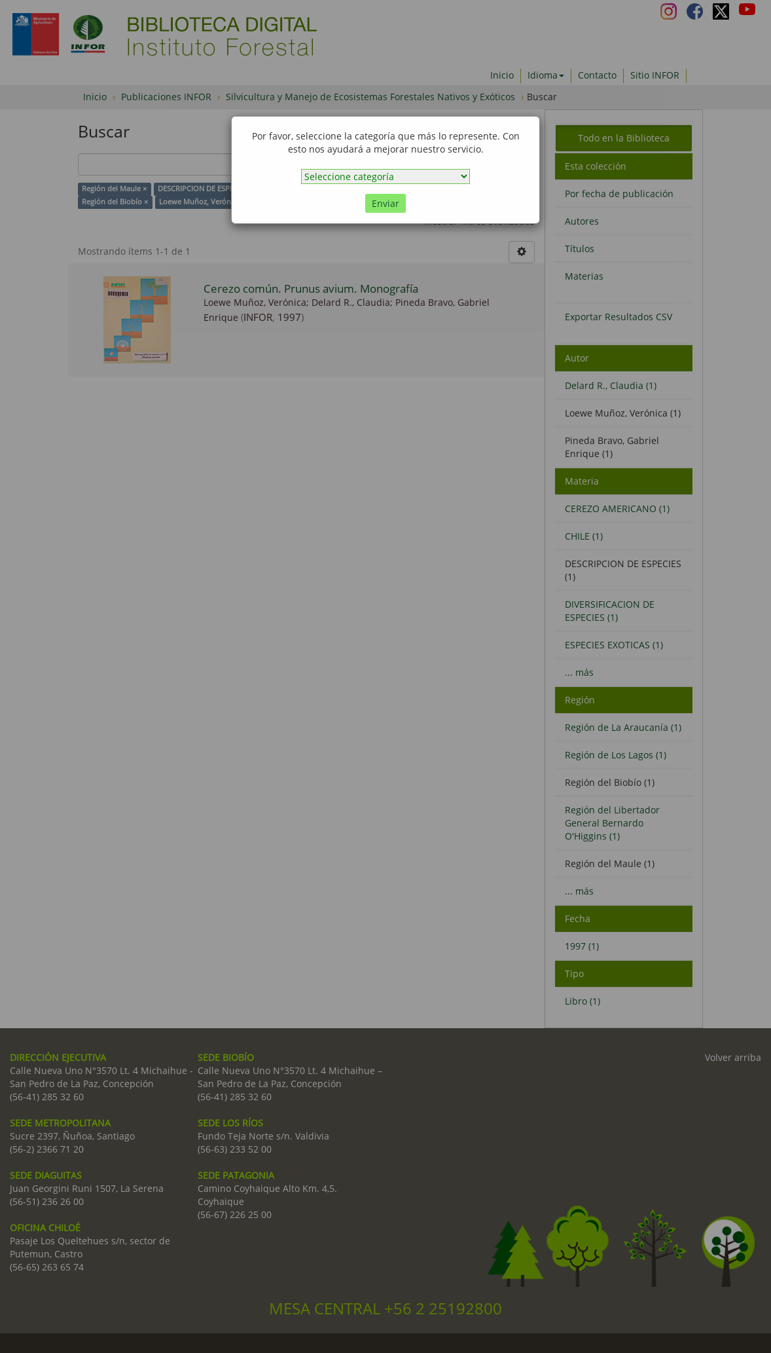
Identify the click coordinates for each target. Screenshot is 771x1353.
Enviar (385, 203)
